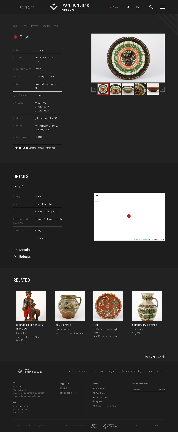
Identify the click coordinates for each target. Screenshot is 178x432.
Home (15, 26)
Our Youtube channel (102, 397)
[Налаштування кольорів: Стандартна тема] (127, 7)
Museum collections (30, 26)
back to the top (153, 356)
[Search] (151, 7)
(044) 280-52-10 (40, 393)
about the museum (77, 371)
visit (159, 371)
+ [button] (97, 196)
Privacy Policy (139, 426)
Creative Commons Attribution (35, 147)
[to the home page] (29, 371)
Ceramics (46, 26)
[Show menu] (162, 7)
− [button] (97, 199)
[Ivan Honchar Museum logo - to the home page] (78, 7)
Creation (25, 249)
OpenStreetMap (145, 239)
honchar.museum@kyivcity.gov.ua (29, 396)
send (159, 389)
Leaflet (136, 239)
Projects (112, 371)
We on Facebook (101, 389)
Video (149, 371)
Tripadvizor (99, 402)
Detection (26, 256)
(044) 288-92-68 (29, 393)
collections (97, 371)
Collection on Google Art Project (106, 406)
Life (22, 186)
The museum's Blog (131, 371)
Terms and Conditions (155, 426)
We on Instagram (101, 393)
